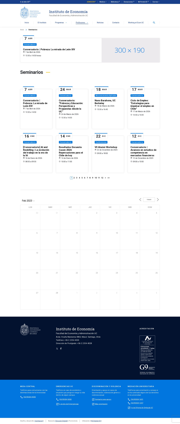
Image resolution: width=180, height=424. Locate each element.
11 (99, 178)
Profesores (82, 23)
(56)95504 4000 (29, 397)
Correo (156, 2)
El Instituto (42, 23)
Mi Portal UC (143, 2)
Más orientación (101, 404)
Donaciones (128, 2)
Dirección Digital (61, 421)
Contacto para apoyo (103, 399)
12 (102, 178)
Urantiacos (38, 421)
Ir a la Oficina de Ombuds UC (142, 407)
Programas (61, 23)
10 (96, 178)
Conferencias (101, 142)
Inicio (27, 23)
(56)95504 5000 (65, 399)
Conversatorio (30, 44)
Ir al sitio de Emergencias (69, 404)
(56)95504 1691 (137, 399)
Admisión (91, 2)
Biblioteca (115, 2)
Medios (103, 2)
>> (109, 178)
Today (149, 199)
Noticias (100, 23)
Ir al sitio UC (24, 2)
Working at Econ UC (136, 23)
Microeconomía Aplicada (106, 95)
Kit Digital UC (95, 421)
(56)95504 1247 (137, 403)
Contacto (115, 23)
